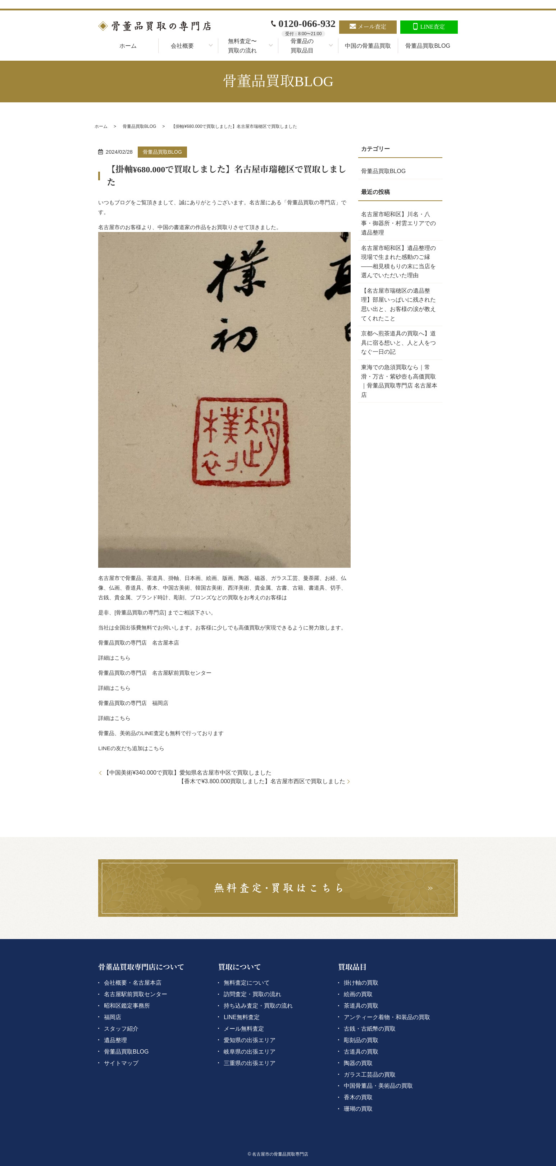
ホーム (128, 46)
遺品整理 (115, 1040)
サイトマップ (121, 1063)
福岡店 (112, 1017)
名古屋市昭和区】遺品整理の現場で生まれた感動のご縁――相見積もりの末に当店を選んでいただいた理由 (398, 262)
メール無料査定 (244, 1029)
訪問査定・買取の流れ (252, 994)
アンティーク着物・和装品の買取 (387, 1017)
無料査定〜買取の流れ (242, 46)
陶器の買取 (358, 1063)
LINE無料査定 (242, 1017)
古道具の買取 (361, 1052)
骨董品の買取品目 (302, 46)
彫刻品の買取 (361, 1040)
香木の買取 (358, 1097)
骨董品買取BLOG (427, 46)
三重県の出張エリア (249, 1063)
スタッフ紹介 (121, 1029)
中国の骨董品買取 (368, 46)
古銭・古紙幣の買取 (370, 1029)
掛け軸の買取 (361, 983)
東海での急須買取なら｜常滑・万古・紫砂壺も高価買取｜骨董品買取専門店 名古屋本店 (399, 381)
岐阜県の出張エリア (249, 1052)
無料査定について (247, 983)
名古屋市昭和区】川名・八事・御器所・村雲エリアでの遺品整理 (398, 223)
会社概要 (182, 46)
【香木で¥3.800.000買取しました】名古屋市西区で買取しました (261, 781)
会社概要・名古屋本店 (132, 983)
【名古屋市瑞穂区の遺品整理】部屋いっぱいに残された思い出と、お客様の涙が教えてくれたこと (398, 304)
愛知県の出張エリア (249, 1040)
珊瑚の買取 (358, 1109)
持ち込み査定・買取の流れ (258, 1006)
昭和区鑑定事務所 (127, 1006)
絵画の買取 (358, 994)
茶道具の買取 (361, 1006)
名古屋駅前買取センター (135, 994)
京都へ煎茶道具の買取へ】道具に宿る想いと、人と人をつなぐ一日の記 (398, 342)
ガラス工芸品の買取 (370, 1075)
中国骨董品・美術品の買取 (378, 1086)
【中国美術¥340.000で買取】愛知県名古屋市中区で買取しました (188, 773)
